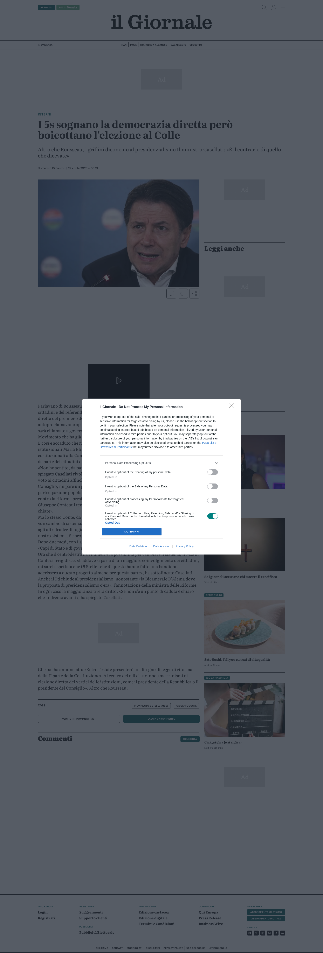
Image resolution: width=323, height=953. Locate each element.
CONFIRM (131, 531)
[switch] (212, 472)
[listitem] (161, 463)
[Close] (233, 407)
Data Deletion (138, 546)
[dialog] (161, 476)
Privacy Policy (185, 546)
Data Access (161, 546)
